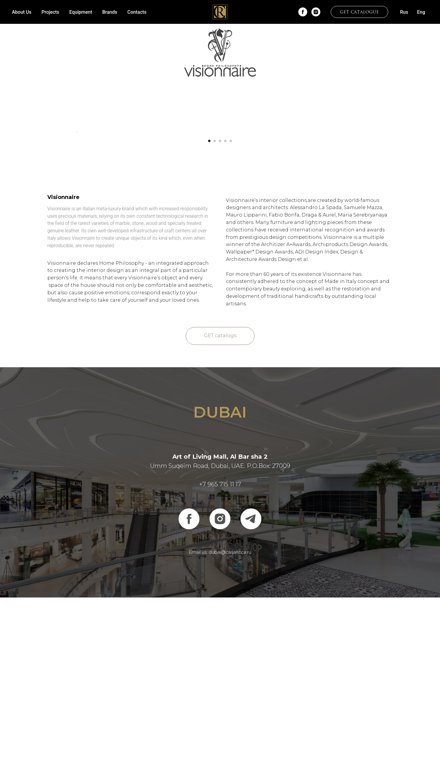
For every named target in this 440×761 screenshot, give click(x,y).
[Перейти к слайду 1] (209, 304)
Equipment (80, 12)
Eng (421, 12)
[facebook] (302, 11)
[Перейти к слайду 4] (225, 304)
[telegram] (251, 682)
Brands (109, 12)
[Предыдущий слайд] (77, 214)
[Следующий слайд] (363, 214)
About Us (22, 12)
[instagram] (315, 11)
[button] (359, 12)
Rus (404, 12)
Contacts (136, 12)
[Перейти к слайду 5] (231, 304)
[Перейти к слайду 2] (214, 304)
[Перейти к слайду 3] (220, 304)
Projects (50, 12)
